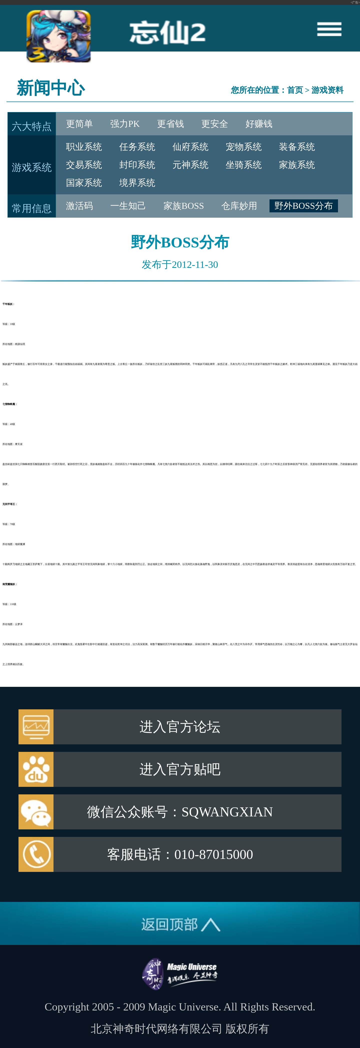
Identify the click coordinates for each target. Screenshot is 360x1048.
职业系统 (84, 147)
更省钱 (170, 124)
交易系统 (84, 165)
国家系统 (84, 183)
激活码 (79, 206)
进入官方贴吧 (180, 769)
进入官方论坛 (180, 726)
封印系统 (137, 165)
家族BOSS (184, 206)
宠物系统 (244, 147)
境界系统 (137, 183)
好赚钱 (259, 124)
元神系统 (190, 165)
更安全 (214, 124)
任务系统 (137, 147)
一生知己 (128, 206)
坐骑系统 (244, 165)
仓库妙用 (239, 206)
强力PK (125, 124)
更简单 (79, 124)
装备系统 (297, 147)
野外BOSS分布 (303, 206)
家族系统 (297, 165)
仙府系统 (190, 147)
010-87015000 (213, 854)
